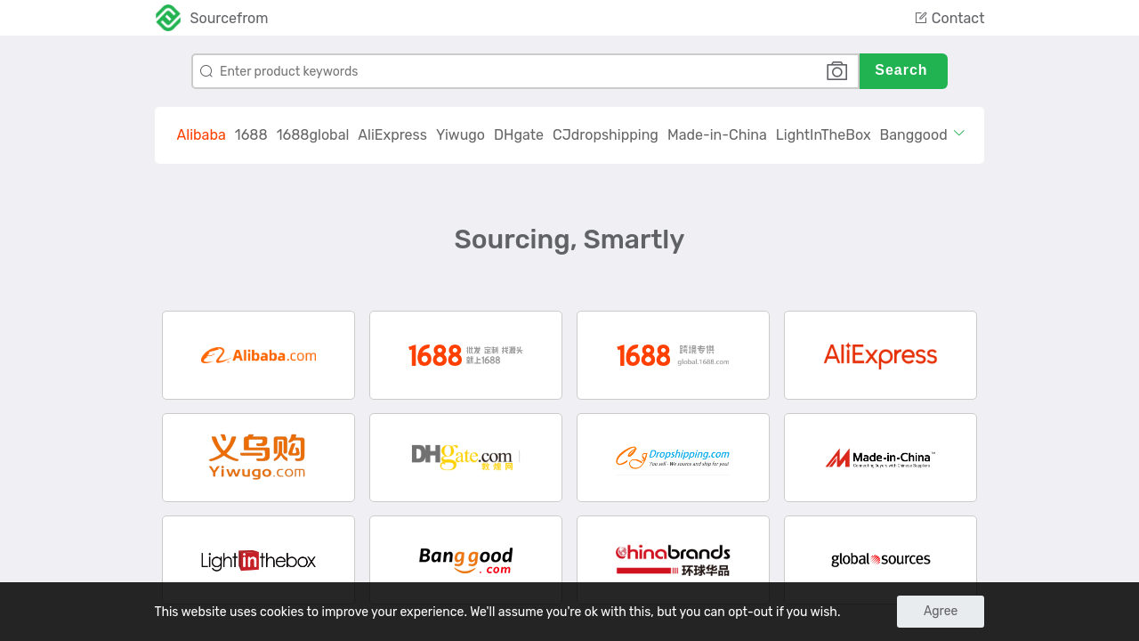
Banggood (914, 134)
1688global (313, 134)
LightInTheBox (823, 134)
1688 (251, 134)
